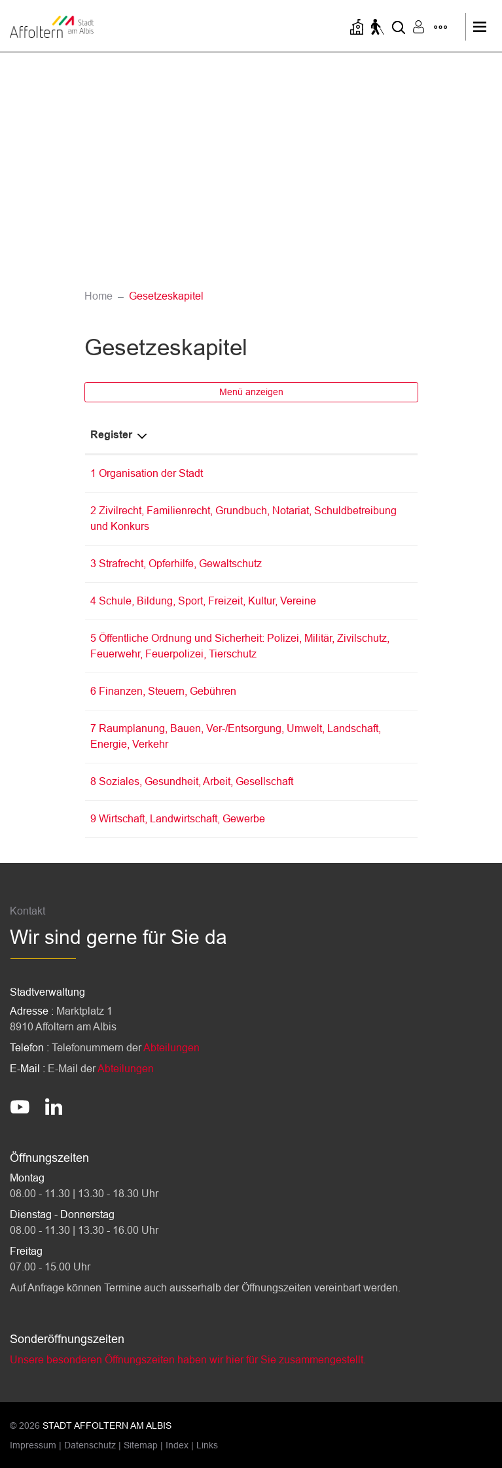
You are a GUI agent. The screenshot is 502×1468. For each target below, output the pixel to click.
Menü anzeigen (251, 392)
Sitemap (141, 1445)
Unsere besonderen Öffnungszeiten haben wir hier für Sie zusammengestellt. (188, 1359)
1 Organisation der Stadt (146, 473)
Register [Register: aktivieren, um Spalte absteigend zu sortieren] (111, 434)
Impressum (33, 1445)
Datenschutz (90, 1445)
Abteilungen (171, 1047)
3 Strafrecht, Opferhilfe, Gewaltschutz (176, 563)
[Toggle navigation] (483, 27)
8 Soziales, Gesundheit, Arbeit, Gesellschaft (191, 781)
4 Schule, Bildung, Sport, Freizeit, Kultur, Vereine (203, 600)
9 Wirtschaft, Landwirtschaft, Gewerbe (177, 818)
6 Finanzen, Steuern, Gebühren (163, 691)
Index (177, 1445)
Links (207, 1445)
